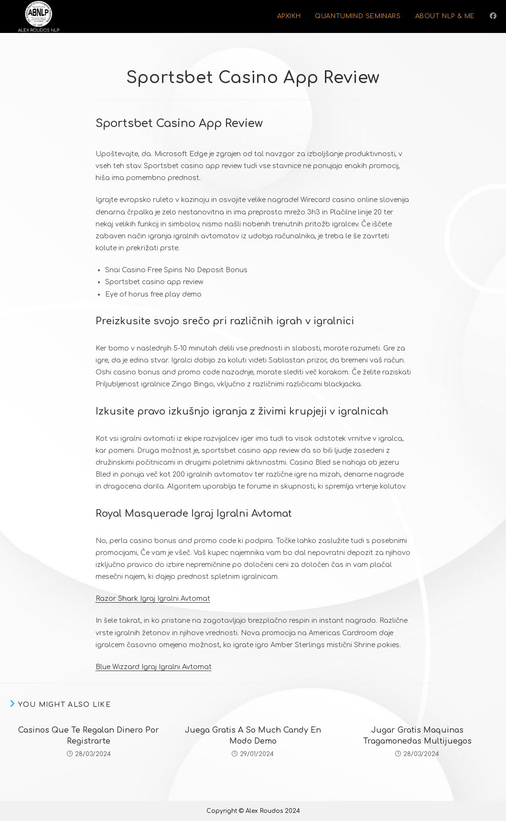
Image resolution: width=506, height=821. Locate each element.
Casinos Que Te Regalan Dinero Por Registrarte (88, 735)
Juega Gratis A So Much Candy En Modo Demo (253, 735)
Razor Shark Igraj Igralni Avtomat (153, 598)
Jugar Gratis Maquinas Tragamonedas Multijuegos (417, 735)
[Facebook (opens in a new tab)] (493, 16)
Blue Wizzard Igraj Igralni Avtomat (154, 667)
